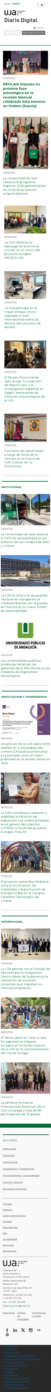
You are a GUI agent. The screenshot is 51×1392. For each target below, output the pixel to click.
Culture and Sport (14, 1385)
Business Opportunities (17, 1381)
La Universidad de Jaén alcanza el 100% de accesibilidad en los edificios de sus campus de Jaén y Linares (25, 540)
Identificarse (9, 1251)
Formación (8, 1155)
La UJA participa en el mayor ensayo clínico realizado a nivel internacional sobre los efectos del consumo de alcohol (22, 317)
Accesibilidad (10, 1239)
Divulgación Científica (14, 1189)
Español (16, 4)
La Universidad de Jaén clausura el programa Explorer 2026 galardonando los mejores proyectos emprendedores (24, 185)
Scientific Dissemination (17, 1388)
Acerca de (8, 1245)
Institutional (11, 1369)
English (7, 4)
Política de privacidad (23, 1316)
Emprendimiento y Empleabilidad (21, 1175)
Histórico (7, 1210)
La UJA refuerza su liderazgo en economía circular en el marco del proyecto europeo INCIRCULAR (22, 250)
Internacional (10, 1162)
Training (8, 1372)
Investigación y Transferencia (18, 1169)
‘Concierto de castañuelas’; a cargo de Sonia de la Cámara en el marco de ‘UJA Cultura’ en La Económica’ (24, 458)
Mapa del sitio (10, 1227)
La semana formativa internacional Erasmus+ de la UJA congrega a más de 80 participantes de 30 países (23, 1108)
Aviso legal (8, 1313)
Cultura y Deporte (13, 1182)
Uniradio (7, 1221)
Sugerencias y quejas (39, 1314)
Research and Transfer (16, 1378)
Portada (7, 1204)
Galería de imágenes (14, 1215)
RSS (5, 1233)
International (11, 1375)
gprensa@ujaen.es (20, 1306)
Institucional (9, 1149)
